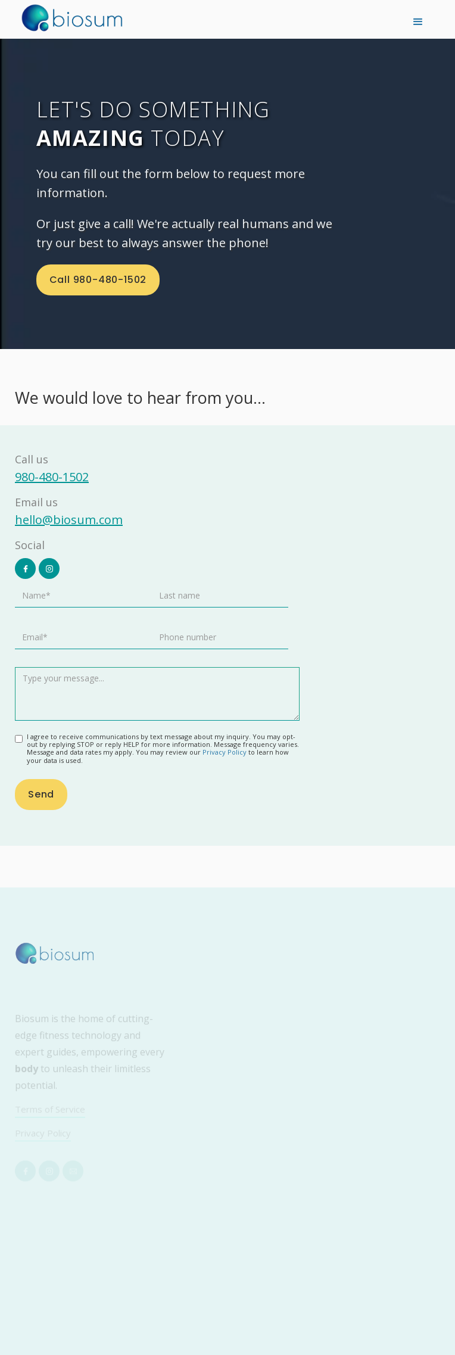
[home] (71, 18)
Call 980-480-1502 (98, 279)
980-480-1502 (52, 476)
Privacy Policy (225, 751)
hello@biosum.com (69, 519)
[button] (418, 21)
